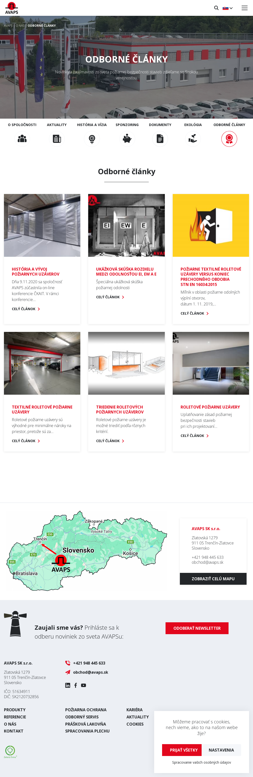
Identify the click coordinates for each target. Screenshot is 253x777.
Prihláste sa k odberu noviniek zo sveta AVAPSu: (79, 631)
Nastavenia (221, 750)
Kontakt (13, 731)
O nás (10, 724)
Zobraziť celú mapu (213, 579)
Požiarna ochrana (85, 709)
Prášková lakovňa (85, 724)
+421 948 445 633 (208, 557)
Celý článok (23, 308)
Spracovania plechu (87, 731)
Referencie (15, 717)
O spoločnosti (22, 134)
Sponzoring (127, 134)
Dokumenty (160, 134)
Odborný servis (82, 717)
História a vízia (92, 134)
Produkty (14, 709)
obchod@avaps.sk (207, 562)
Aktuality (56, 134)
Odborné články (229, 134)
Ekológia (193, 134)
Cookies (135, 724)
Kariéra (134, 709)
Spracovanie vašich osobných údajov (201, 762)
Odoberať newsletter (197, 628)
